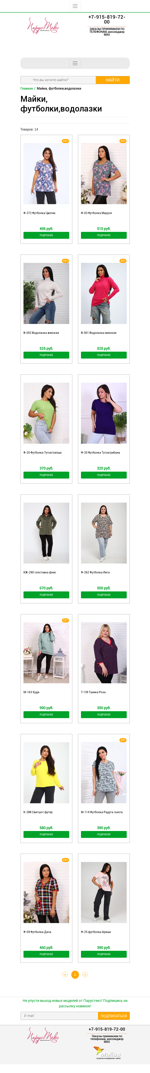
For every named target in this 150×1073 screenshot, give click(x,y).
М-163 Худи (31, 697)
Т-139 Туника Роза (93, 697)
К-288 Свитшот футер (38, 818)
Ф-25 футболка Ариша (96, 939)
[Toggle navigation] (75, 6)
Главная (26, 88)
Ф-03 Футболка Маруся (96, 213)
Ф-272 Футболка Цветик (39, 213)
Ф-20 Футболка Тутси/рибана (100, 455)
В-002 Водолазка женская (41, 334)
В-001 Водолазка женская (98, 334)
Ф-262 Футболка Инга (95, 576)
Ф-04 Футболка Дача (37, 939)
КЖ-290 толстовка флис (39, 576)
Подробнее (46, 236)
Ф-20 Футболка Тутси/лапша (42, 455)
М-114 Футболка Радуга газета (102, 818)
